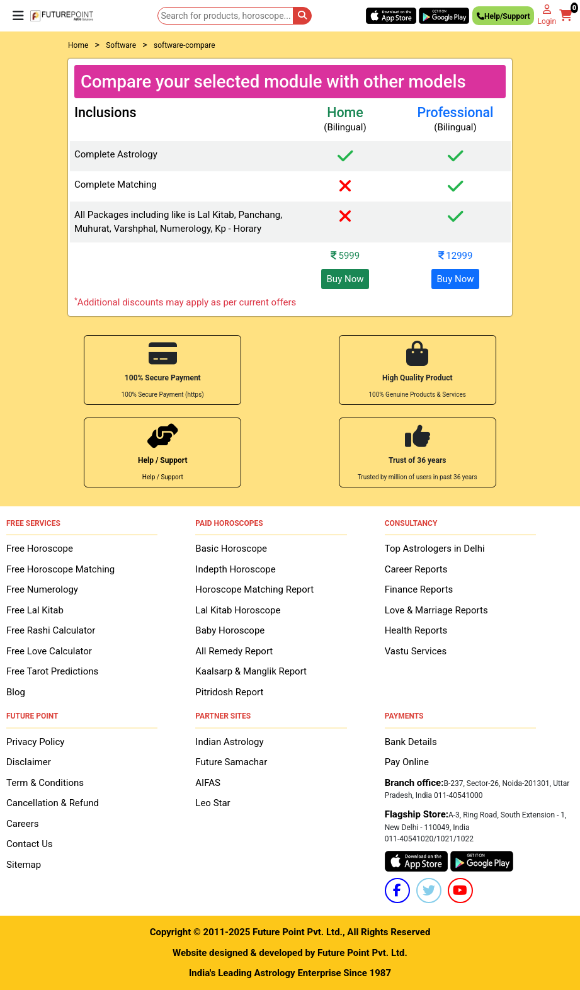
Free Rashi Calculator (50, 630)
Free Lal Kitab (35, 610)
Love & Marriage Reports (436, 610)
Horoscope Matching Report (254, 589)
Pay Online (407, 762)
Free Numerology (42, 589)
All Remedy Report (234, 651)
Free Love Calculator (49, 651)
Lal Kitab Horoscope (237, 610)
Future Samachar (231, 762)
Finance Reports (419, 589)
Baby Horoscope (229, 630)
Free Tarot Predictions (52, 671)
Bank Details (411, 742)
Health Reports (416, 630)
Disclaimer (28, 762)
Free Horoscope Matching (60, 569)
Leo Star (212, 803)
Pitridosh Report (229, 692)
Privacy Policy (35, 742)
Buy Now (345, 279)
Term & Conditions (45, 782)
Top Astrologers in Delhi (435, 548)
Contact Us (29, 844)
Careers (22, 823)
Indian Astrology (229, 742)
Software (121, 45)
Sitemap (23, 864)
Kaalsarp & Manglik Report (251, 671)
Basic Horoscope (231, 548)
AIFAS (207, 782)
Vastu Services (416, 651)
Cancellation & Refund (52, 803)
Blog (15, 692)
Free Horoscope (39, 548)
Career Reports (416, 569)
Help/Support (503, 18)
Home (78, 45)
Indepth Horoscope (235, 569)
